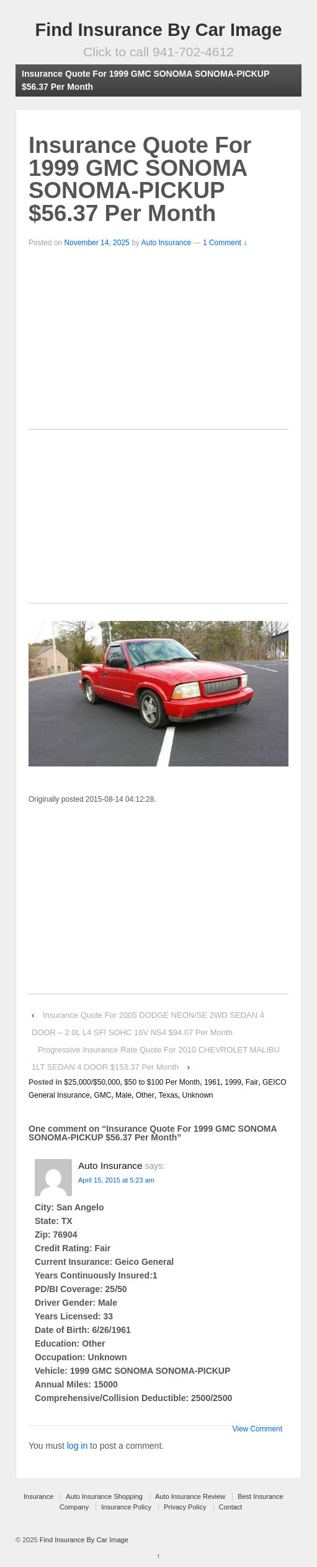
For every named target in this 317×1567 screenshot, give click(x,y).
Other (145, 1095)
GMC (102, 1095)
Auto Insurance (166, 242)
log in (77, 1446)
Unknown (197, 1095)
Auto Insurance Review (190, 1496)
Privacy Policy (185, 1507)
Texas (167, 1095)
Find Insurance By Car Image (158, 30)
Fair (252, 1082)
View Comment (257, 1429)
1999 (233, 1082)
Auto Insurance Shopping (104, 1496)
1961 (212, 1082)
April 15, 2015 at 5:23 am (116, 1180)
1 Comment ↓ (225, 242)
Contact (231, 1507)
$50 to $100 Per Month (162, 1082)
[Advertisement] (158, 342)
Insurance (38, 1496)
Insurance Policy (126, 1507)
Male (123, 1095)
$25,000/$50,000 (92, 1082)
